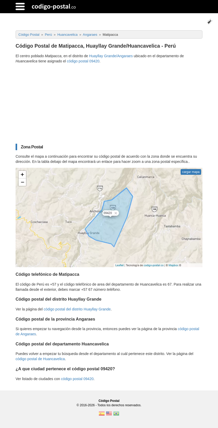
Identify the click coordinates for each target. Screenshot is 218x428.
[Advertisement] (109, 103)
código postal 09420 (83, 61)
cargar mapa (191, 172)
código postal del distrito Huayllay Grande (77, 309)
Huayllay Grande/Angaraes (111, 56)
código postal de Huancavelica (40, 359)
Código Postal (109, 401)
